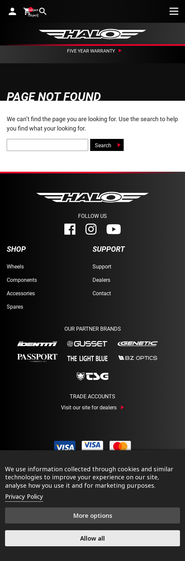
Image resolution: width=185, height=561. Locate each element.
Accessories (21, 293)
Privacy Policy (24, 496)
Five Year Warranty (91, 51)
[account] (12, 11)
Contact (101, 293)
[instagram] (91, 229)
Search (103, 145)
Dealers (101, 279)
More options (92, 515)
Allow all (92, 538)
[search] (43, 11)
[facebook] (69, 229)
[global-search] (47, 145)
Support (101, 266)
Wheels (15, 266)
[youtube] (114, 229)
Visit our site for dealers (89, 407)
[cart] (27, 11)
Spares (15, 306)
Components (22, 279)
